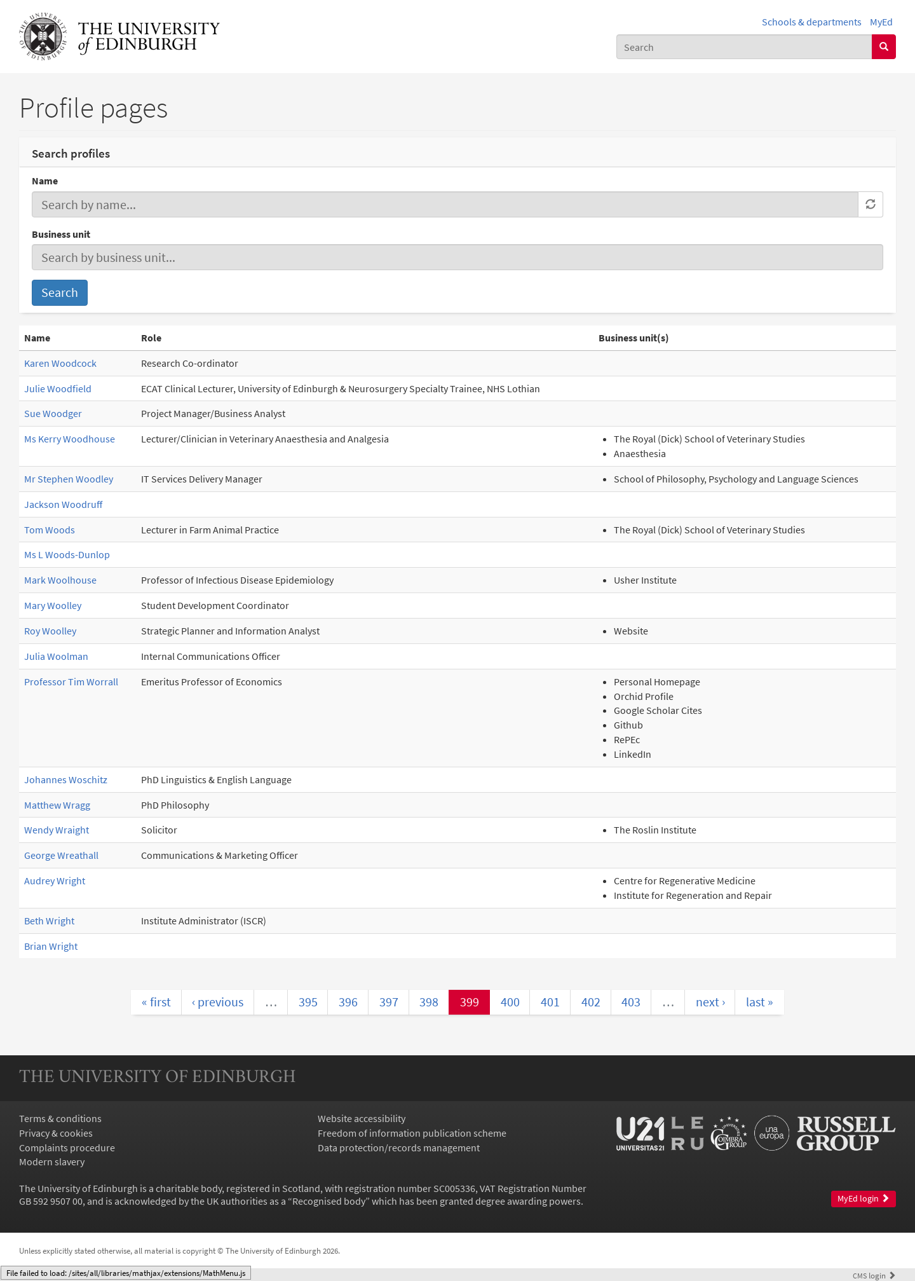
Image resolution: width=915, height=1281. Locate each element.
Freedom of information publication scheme (412, 1133)
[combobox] (744, 46)
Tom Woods (49, 529)
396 (348, 1002)
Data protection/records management (399, 1147)
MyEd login (863, 1198)
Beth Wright (49, 920)
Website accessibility (361, 1118)
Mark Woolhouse (60, 579)
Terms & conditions (60, 1118)
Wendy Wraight (56, 829)
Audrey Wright (54, 880)
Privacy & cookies (56, 1133)
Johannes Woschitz (65, 779)
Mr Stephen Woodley (68, 478)
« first (156, 1002)
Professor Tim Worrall (71, 681)
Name (45, 180)
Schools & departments (812, 21)
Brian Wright (51, 946)
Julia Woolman (56, 656)
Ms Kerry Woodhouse (69, 438)
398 (428, 1002)
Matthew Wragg (57, 804)
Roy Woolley (50, 630)
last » (759, 1002)
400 (510, 1002)
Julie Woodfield (58, 388)
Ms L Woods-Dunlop (67, 554)
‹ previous (217, 1002)
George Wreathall (61, 855)
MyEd (881, 21)
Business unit (61, 234)
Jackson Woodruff (63, 504)
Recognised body (328, 1201)
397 (388, 1002)
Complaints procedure (67, 1147)
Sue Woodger (53, 413)
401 (550, 1002)
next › (710, 1002)
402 (590, 1002)
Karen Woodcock (60, 363)
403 (630, 1002)
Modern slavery (52, 1161)
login (874, 1275)
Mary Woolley (52, 605)
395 (308, 1002)
